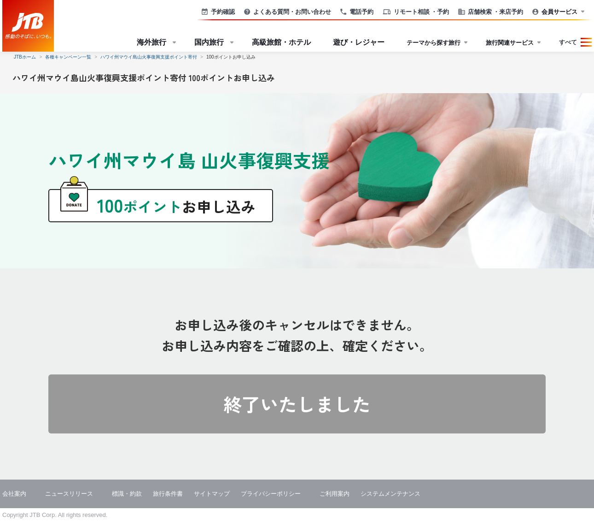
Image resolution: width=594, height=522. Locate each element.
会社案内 (14, 493)
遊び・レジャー (358, 42)
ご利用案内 (334, 493)
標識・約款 (127, 493)
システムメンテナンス (390, 493)
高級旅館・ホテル (281, 42)
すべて (568, 42)
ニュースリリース (69, 493)
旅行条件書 (168, 493)
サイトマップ (212, 493)
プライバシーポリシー (271, 493)
